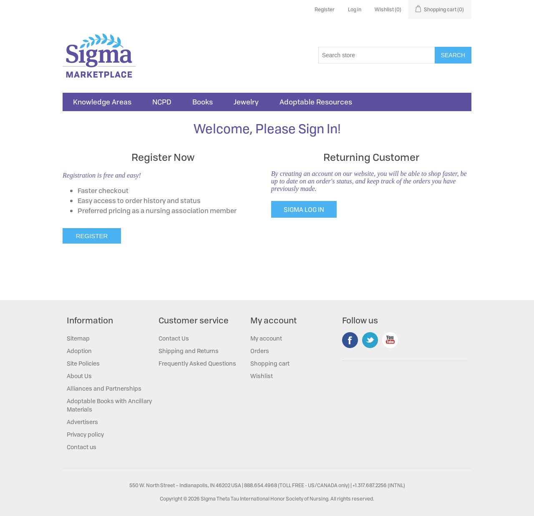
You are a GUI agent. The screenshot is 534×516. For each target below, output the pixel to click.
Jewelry (246, 102)
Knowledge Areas (102, 102)
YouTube (390, 340)
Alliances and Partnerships (104, 388)
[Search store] (376, 55)
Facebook (350, 340)
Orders (259, 351)
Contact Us (174, 338)
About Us (79, 376)
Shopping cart (270, 363)
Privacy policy (85, 434)
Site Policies (83, 363)
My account (266, 338)
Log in (354, 9)
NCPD (161, 102)
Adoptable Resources (316, 102)
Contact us (81, 447)
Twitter (370, 340)
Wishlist (261, 376)
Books (202, 102)
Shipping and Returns (189, 351)
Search (453, 55)
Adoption (79, 351)
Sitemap (78, 338)
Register (325, 9)
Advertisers (82, 422)
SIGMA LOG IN (304, 209)
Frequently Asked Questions (197, 363)
